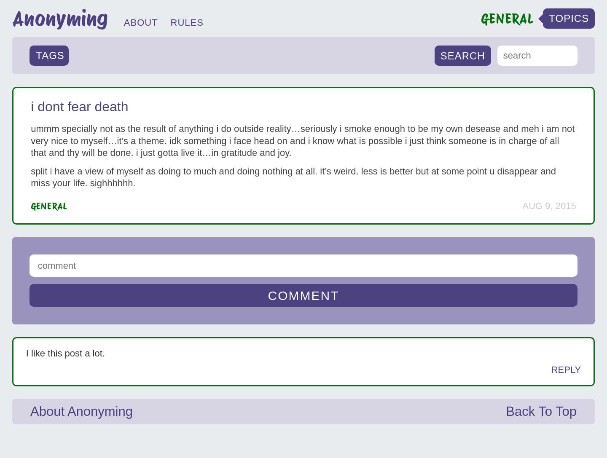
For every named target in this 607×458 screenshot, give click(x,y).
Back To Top (541, 411)
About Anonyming (81, 411)
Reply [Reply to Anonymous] (566, 369)
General (49, 206)
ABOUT (141, 22)
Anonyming (60, 18)
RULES (187, 22)
